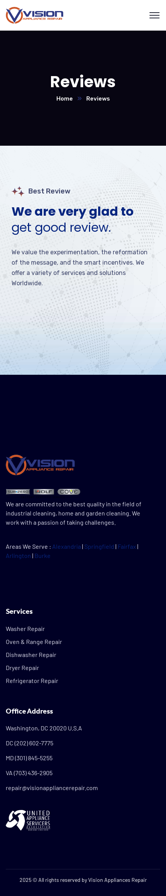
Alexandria (66, 546)
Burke (43, 555)
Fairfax (127, 546)
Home (64, 98)
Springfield (99, 546)
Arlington (18, 555)
